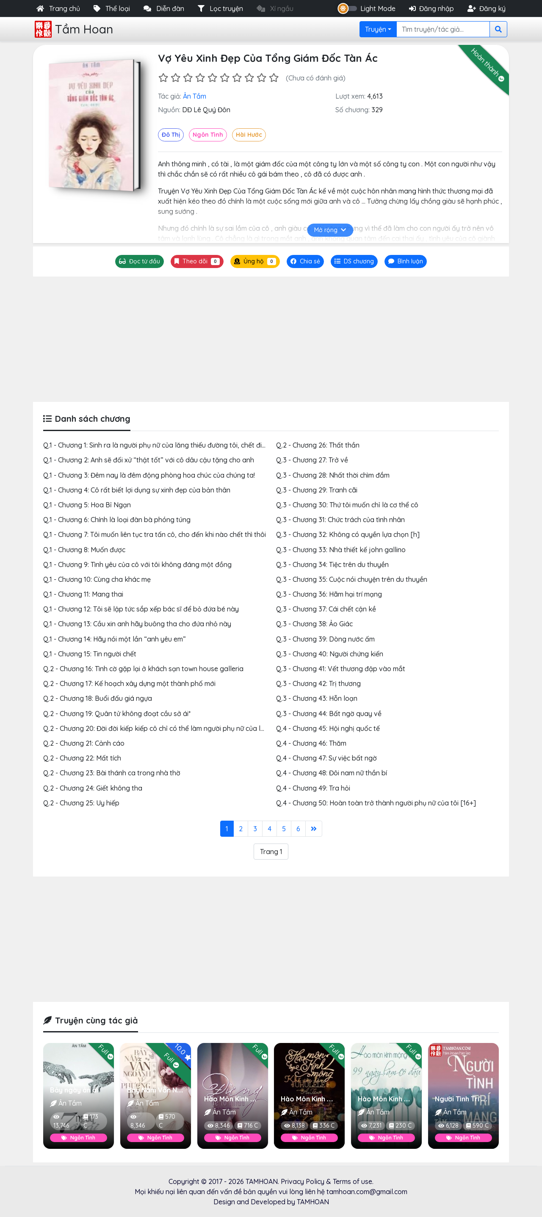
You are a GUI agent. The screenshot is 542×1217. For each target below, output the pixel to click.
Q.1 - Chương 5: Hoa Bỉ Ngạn (87, 505)
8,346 (137, 1122)
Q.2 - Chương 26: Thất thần (317, 445)
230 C (400, 1125)
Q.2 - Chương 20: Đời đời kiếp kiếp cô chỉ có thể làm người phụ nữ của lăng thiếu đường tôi (182, 728)
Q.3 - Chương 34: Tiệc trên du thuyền (332, 564)
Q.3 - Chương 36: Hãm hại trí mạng (329, 594)
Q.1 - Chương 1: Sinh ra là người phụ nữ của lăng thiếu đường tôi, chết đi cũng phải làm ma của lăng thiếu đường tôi (219, 445)
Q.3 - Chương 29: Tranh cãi (316, 490)
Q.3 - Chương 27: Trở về (312, 460)
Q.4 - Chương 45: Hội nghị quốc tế (328, 728)
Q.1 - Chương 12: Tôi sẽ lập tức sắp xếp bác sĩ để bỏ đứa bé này (141, 609)
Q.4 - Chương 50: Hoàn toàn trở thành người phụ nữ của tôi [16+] (376, 803)
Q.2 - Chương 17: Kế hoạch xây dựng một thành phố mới (129, 683)
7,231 (371, 1125)
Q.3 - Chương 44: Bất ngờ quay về (329, 713)
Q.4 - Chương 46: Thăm (311, 743)
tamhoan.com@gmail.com (366, 1191)
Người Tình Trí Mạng (467, 1099)
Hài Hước (249, 134)
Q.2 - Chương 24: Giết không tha (92, 788)
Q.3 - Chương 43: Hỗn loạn (316, 698)
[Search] (443, 29)
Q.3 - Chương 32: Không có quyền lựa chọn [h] (348, 534)
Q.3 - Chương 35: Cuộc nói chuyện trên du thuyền (351, 579)
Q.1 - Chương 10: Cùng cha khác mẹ (97, 579)
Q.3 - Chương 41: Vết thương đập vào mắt (340, 668)
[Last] (313, 829)
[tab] (354, 261)
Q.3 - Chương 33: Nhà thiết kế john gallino (341, 549)
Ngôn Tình (208, 134)
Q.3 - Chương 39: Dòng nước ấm (325, 639)
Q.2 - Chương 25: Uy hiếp (81, 803)
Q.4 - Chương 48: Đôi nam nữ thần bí (331, 773)
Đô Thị (171, 134)
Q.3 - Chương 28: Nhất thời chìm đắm (333, 475)
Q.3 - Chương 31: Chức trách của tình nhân (340, 519)
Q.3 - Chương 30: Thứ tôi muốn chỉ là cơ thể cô (347, 505)
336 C (324, 1125)
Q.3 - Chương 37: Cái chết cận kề (326, 609)
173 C (90, 1121)
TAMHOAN (262, 1181)
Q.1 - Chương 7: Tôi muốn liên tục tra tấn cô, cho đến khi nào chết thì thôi (154, 534)
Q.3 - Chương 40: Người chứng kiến (329, 654)
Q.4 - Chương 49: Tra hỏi (313, 788)
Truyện (375, 29)
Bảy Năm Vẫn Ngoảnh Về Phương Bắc (188, 1090)
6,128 (448, 1125)
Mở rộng (330, 230)
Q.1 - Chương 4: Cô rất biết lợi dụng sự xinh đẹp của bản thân (136, 490)
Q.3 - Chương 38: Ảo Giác (314, 624)
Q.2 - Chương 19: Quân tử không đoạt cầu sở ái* (117, 713)
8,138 (294, 1125)
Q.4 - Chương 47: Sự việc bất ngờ (326, 758)
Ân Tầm (194, 96)
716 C (247, 1125)
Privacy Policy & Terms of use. (327, 1181)
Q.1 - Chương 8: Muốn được (84, 549)
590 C (477, 1125)
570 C (167, 1121)
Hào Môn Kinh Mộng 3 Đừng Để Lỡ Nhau (267, 1099)
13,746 (61, 1122)
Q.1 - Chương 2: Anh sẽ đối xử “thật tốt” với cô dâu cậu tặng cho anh (148, 460)
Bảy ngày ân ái (74, 1090)
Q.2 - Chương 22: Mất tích (82, 758)
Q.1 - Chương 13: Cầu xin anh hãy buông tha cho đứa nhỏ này (137, 624)
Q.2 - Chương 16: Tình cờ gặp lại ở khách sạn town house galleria (143, 668)
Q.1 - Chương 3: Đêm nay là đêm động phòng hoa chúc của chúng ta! (149, 475)
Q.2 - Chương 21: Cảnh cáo (83, 743)
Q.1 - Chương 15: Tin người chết (89, 654)
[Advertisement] (271, 339)
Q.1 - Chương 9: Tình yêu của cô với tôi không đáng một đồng (137, 564)
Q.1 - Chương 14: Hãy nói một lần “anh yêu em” (114, 639)
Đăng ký (486, 8)
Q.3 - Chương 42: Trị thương (318, 683)
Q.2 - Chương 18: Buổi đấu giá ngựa (97, 698)
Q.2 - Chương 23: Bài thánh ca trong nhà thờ (111, 773)
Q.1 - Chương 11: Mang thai (83, 594)
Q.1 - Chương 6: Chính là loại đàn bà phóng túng (117, 519)
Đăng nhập (431, 8)
